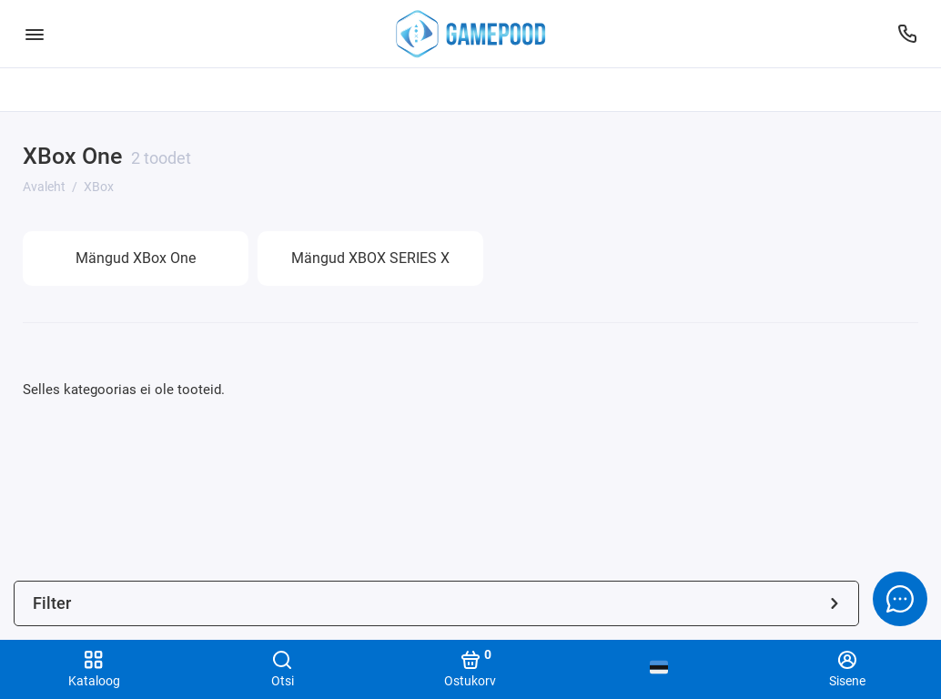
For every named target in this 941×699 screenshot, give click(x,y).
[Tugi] (907, 33)
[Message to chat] (900, 599)
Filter (436, 603)
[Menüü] (34, 33)
